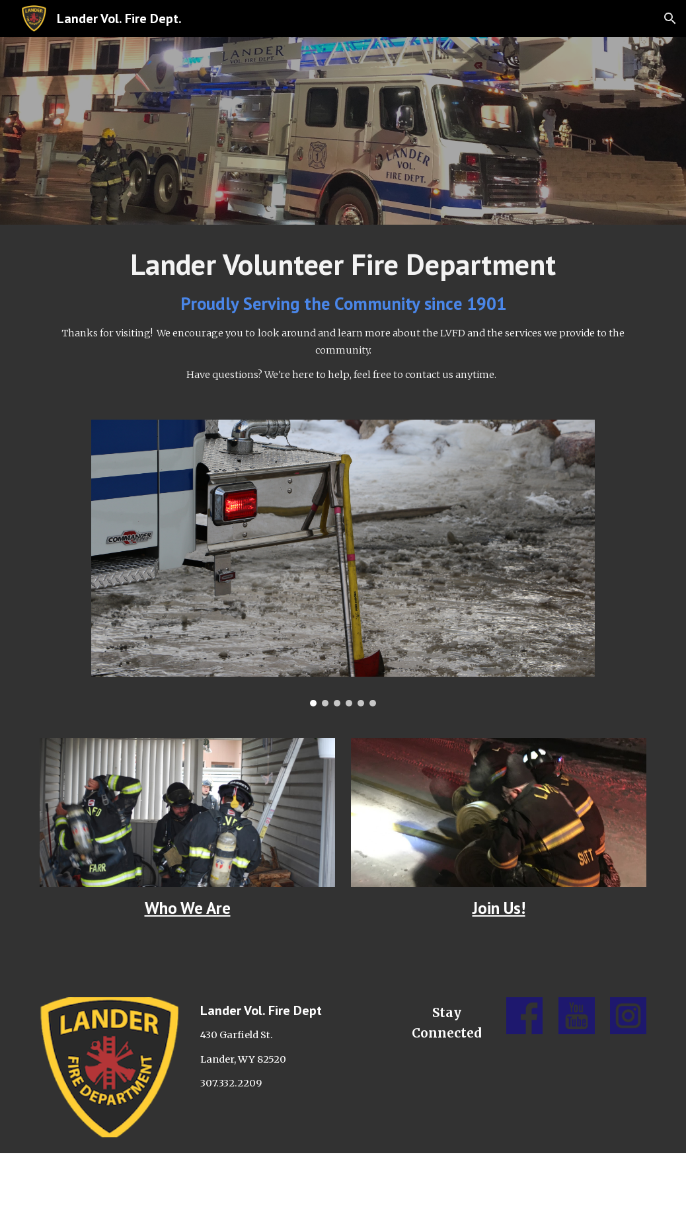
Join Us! (499, 908)
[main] (343, 314)
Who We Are (188, 908)
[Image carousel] (342, 563)
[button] (670, 18)
